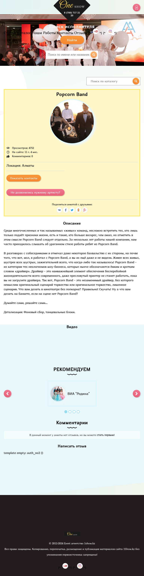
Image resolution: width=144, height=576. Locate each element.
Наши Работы (44, 33)
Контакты (65, 33)
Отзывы (80, 33)
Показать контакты (23, 178)
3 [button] (74, 411)
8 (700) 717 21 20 (72, 14)
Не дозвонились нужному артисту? (35, 192)
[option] (72, 393)
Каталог (24, 33)
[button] (7, 393)
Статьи (10, 33)
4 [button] (78, 411)
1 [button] (65, 411)
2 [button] (69, 411)
